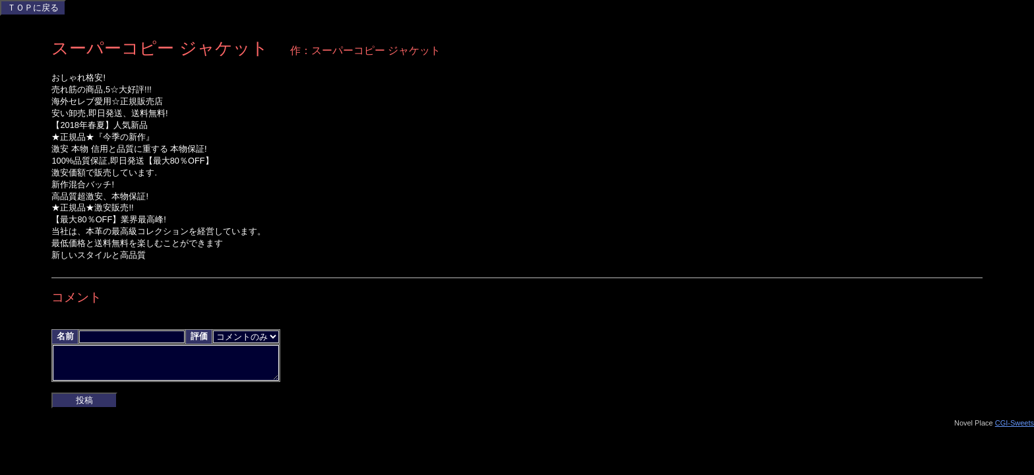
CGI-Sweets (1014, 428)
